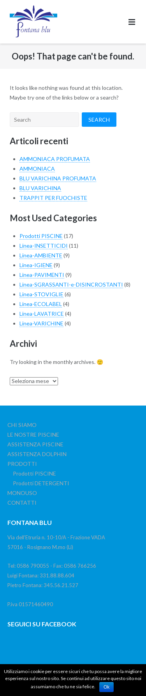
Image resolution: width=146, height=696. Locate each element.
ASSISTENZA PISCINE (35, 444)
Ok (106, 687)
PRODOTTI (22, 463)
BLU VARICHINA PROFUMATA (57, 178)
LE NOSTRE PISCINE (33, 434)
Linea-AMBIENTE (40, 255)
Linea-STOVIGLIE (41, 294)
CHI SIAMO (22, 424)
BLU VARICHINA (40, 188)
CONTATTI (22, 502)
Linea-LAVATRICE (41, 313)
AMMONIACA (37, 168)
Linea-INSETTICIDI (43, 245)
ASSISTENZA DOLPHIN (37, 454)
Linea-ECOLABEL (40, 304)
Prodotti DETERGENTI (41, 483)
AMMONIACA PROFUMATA (54, 159)
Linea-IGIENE (36, 265)
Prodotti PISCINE (41, 236)
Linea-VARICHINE (41, 323)
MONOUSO (22, 493)
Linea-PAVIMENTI (41, 274)
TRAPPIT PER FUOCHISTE (53, 197)
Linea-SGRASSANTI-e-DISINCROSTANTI (71, 284)
